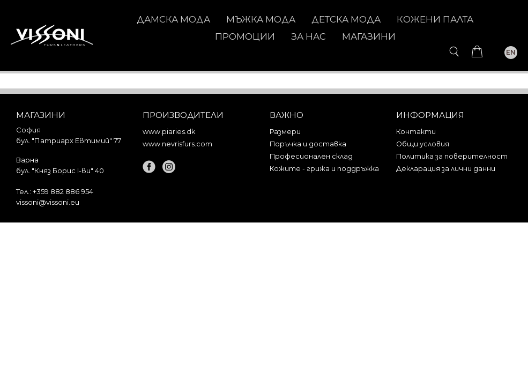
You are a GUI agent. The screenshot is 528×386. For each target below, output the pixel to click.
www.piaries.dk (169, 132)
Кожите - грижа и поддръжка (324, 169)
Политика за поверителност (452, 156)
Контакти (416, 132)
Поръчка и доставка (308, 144)
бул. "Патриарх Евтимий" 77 (68, 140)
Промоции (245, 36)
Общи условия (422, 144)
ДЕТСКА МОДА (346, 19)
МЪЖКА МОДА (260, 19)
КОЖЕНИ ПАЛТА (435, 19)
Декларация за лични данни (445, 169)
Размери (285, 132)
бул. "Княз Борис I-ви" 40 (60, 170)
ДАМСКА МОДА (173, 19)
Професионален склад (311, 156)
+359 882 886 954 (63, 191)
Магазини (369, 36)
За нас (308, 36)
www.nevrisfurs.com (177, 144)
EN (511, 52)
